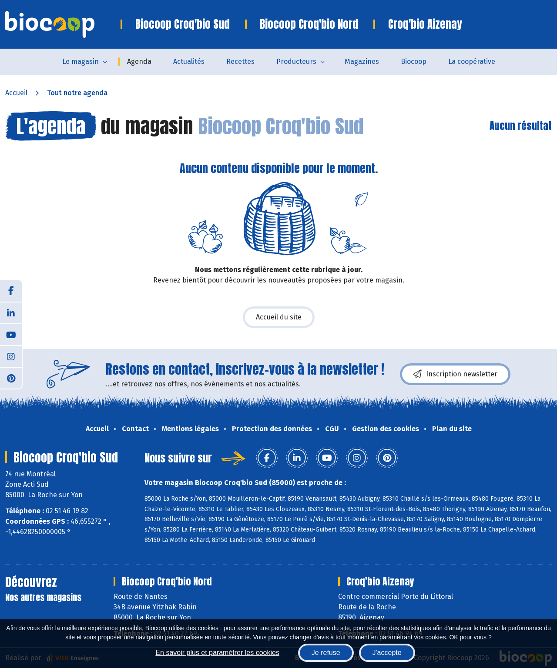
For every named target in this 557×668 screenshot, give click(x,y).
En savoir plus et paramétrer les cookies (217, 652)
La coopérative (471, 61)
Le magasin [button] (80, 61)
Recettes (240, 61)
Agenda (139, 61)
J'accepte (387, 652)
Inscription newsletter (455, 374)
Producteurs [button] (296, 61)
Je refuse (326, 652)
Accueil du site (279, 317)
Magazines (362, 61)
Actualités (189, 61)
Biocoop (413, 61)
